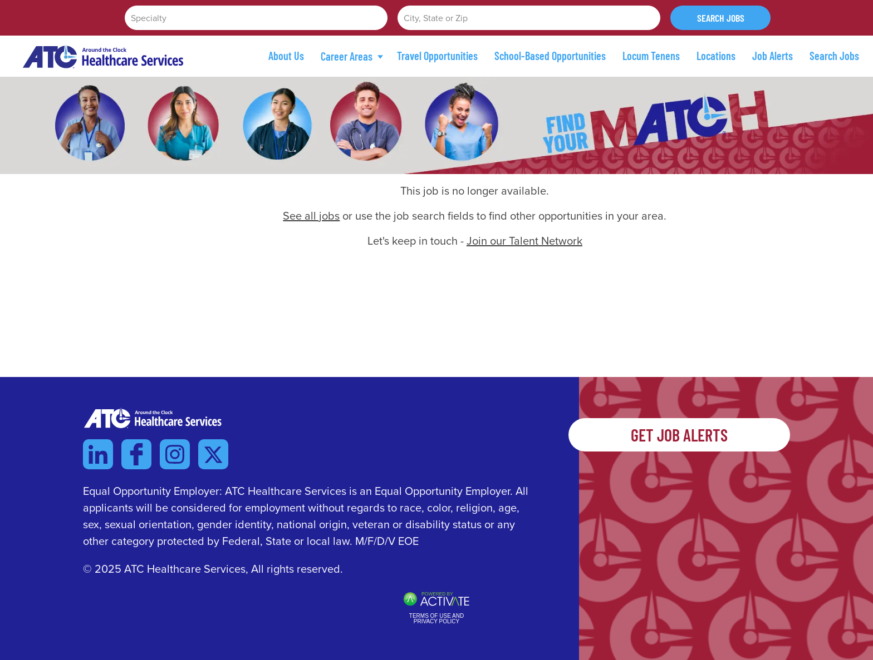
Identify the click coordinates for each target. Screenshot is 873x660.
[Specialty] (256, 18)
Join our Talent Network (524, 240)
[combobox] (529, 18)
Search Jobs (720, 18)
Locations (716, 55)
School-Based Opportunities (550, 55)
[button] (650, 17)
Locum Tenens (651, 55)
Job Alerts (772, 55)
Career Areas (352, 56)
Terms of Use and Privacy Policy (436, 618)
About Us (286, 55)
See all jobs (311, 215)
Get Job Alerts (679, 435)
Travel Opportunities (437, 55)
